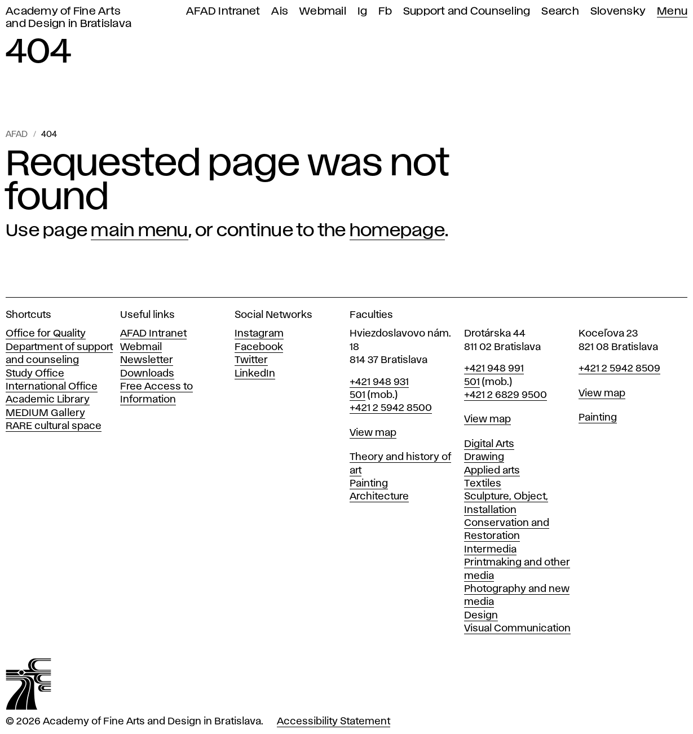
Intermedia (490, 549)
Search (560, 11)
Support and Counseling (467, 11)
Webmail (322, 11)
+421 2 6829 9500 (505, 395)
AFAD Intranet (223, 11)
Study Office (35, 373)
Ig (362, 11)
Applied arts (492, 470)
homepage (397, 231)
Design (481, 615)
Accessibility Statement (333, 721)
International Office (52, 386)
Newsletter (146, 360)
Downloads (147, 373)
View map (373, 432)
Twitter (251, 360)
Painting (369, 483)
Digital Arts (489, 444)
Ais (279, 11)
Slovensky (618, 11)
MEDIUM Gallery (45, 413)
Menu (672, 11)
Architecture (379, 496)
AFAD (17, 135)
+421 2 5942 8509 (619, 368)
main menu (139, 231)
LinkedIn (255, 373)
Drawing (484, 457)
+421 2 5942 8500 (391, 408)
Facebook (259, 347)
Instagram (259, 333)
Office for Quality (46, 333)
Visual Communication (517, 628)
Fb (385, 11)
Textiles (482, 483)
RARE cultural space (53, 426)
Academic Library (48, 399)
